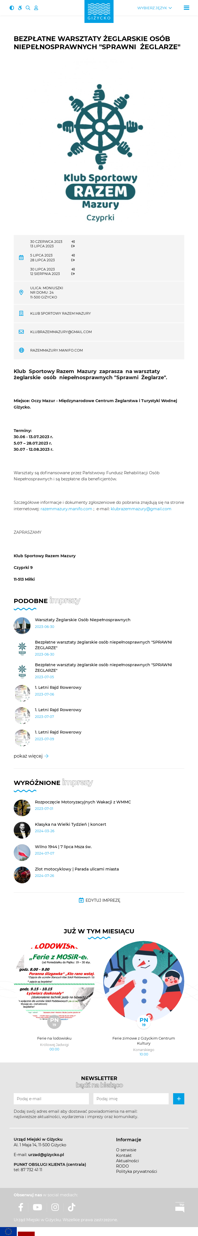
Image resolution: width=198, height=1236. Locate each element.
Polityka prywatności (136, 1171)
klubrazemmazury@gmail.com (61, 332)
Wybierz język (152, 8)
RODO (122, 1166)
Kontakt (124, 1155)
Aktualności (127, 1160)
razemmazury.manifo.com (56, 350)
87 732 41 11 (31, 1169)
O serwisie (126, 1149)
